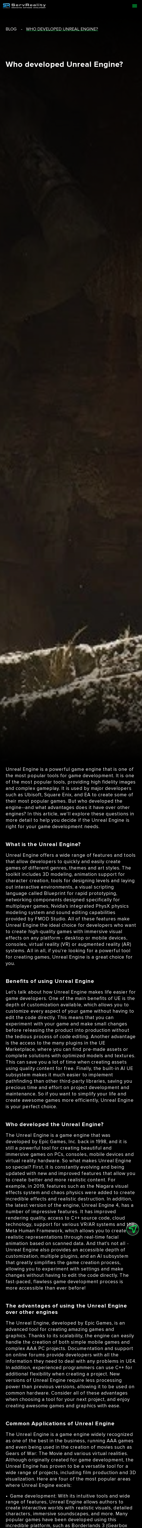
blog (11, 29)
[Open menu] (134, 6)
